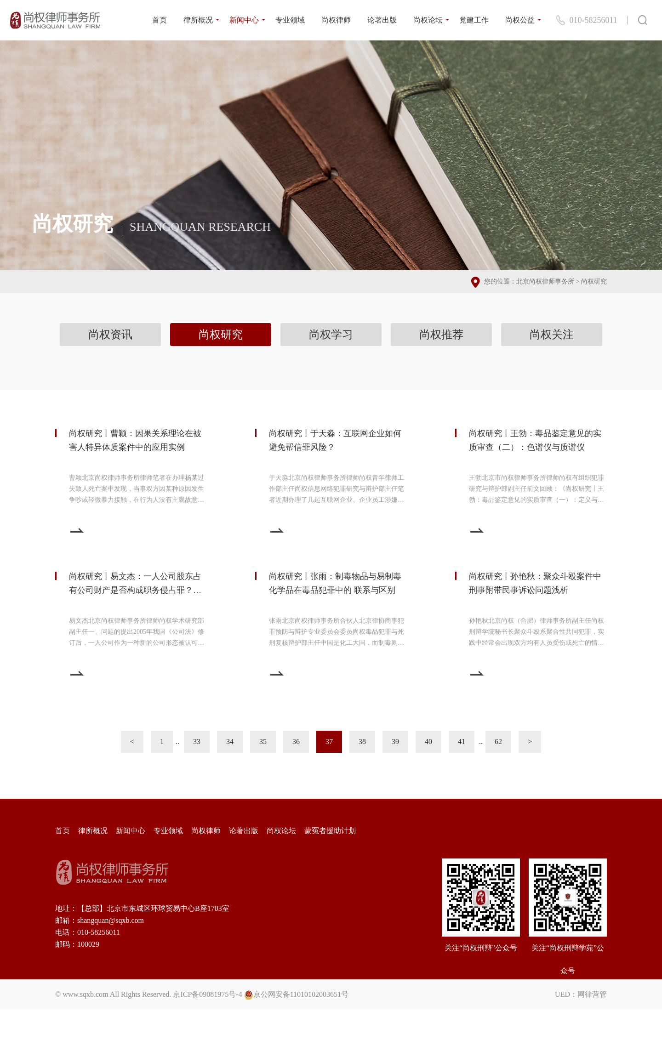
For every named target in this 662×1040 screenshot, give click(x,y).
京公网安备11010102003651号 (300, 994)
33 (196, 741)
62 (498, 741)
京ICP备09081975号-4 (207, 994)
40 (428, 741)
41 (461, 741)
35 (263, 741)
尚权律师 (336, 20)
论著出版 (382, 20)
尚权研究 (594, 281)
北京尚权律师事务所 (545, 281)
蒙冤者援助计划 (330, 831)
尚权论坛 (428, 20)
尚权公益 (520, 20)
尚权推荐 (441, 335)
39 (395, 741)
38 (362, 741)
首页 (159, 20)
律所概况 (198, 20)
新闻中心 (244, 20)
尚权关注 (552, 335)
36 (296, 741)
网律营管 (592, 994)
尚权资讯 (110, 335)
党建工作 (474, 20)
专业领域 (290, 20)
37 (329, 741)
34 (230, 741)
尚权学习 (331, 335)
